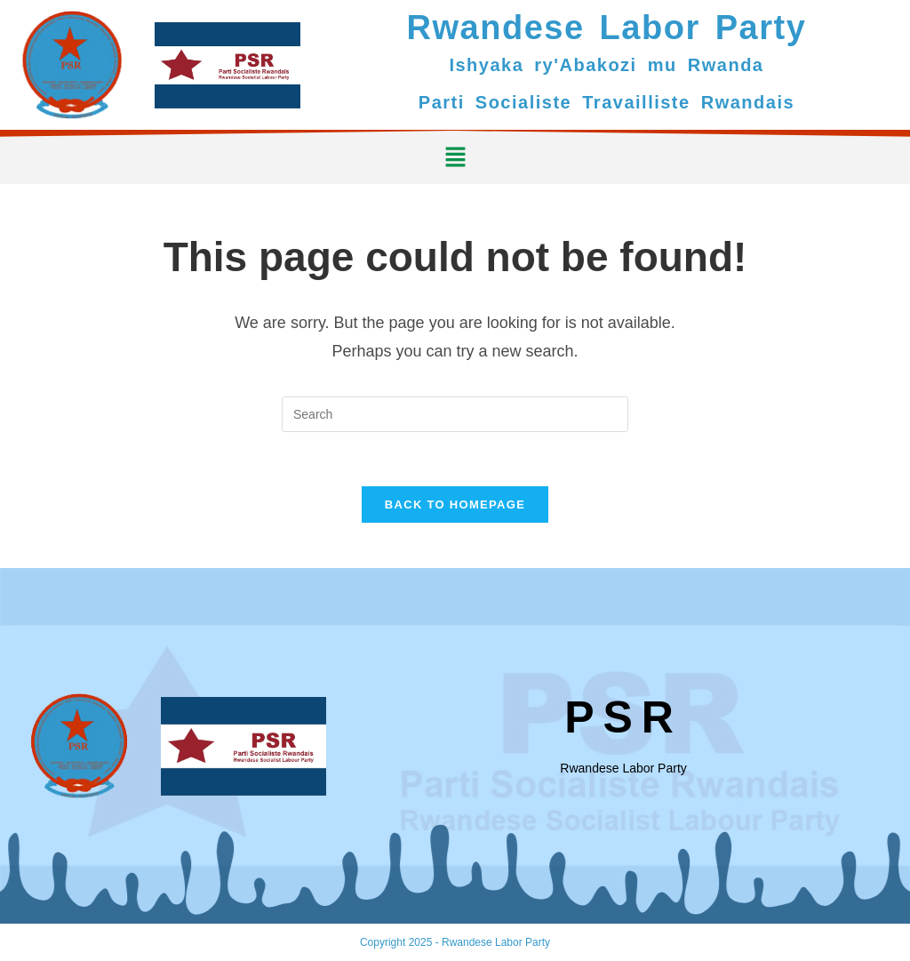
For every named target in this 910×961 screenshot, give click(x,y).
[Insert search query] (455, 414)
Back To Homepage (455, 504)
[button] (455, 157)
